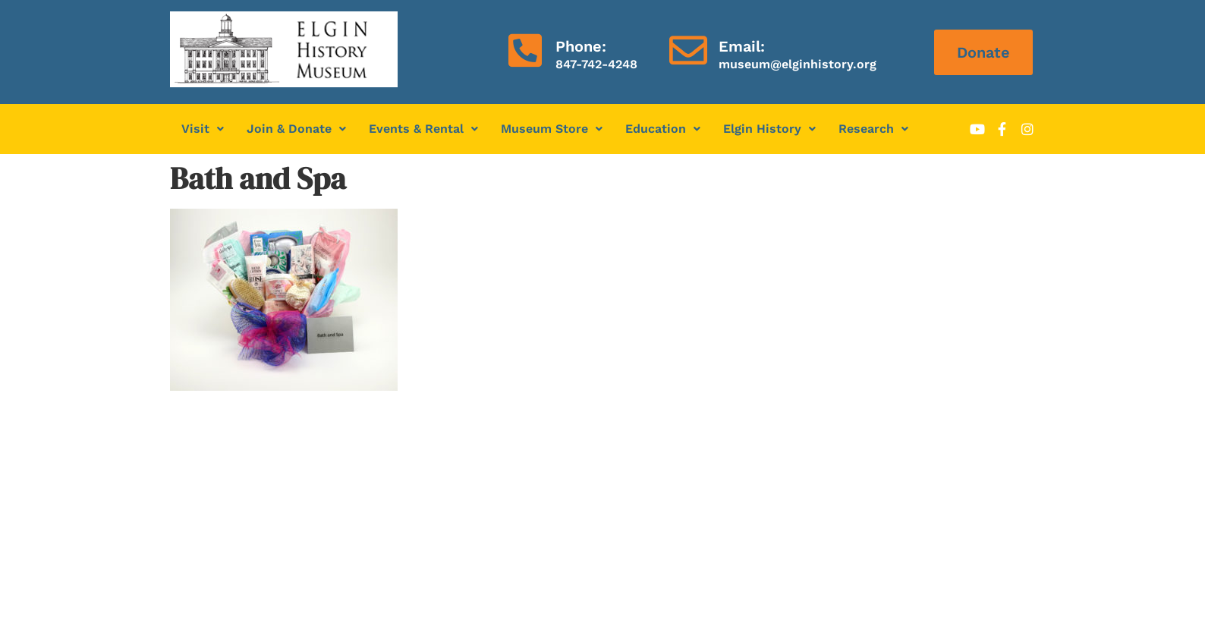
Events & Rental (423, 128)
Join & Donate (296, 128)
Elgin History (769, 128)
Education (662, 128)
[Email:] (688, 50)
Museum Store (551, 128)
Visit (202, 128)
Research (873, 128)
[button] (202, 129)
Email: (742, 46)
